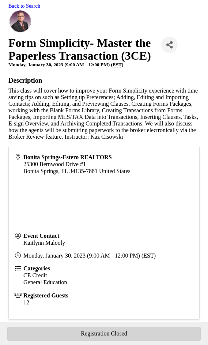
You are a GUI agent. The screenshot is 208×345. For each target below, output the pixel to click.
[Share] (169, 45)
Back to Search (24, 6)
